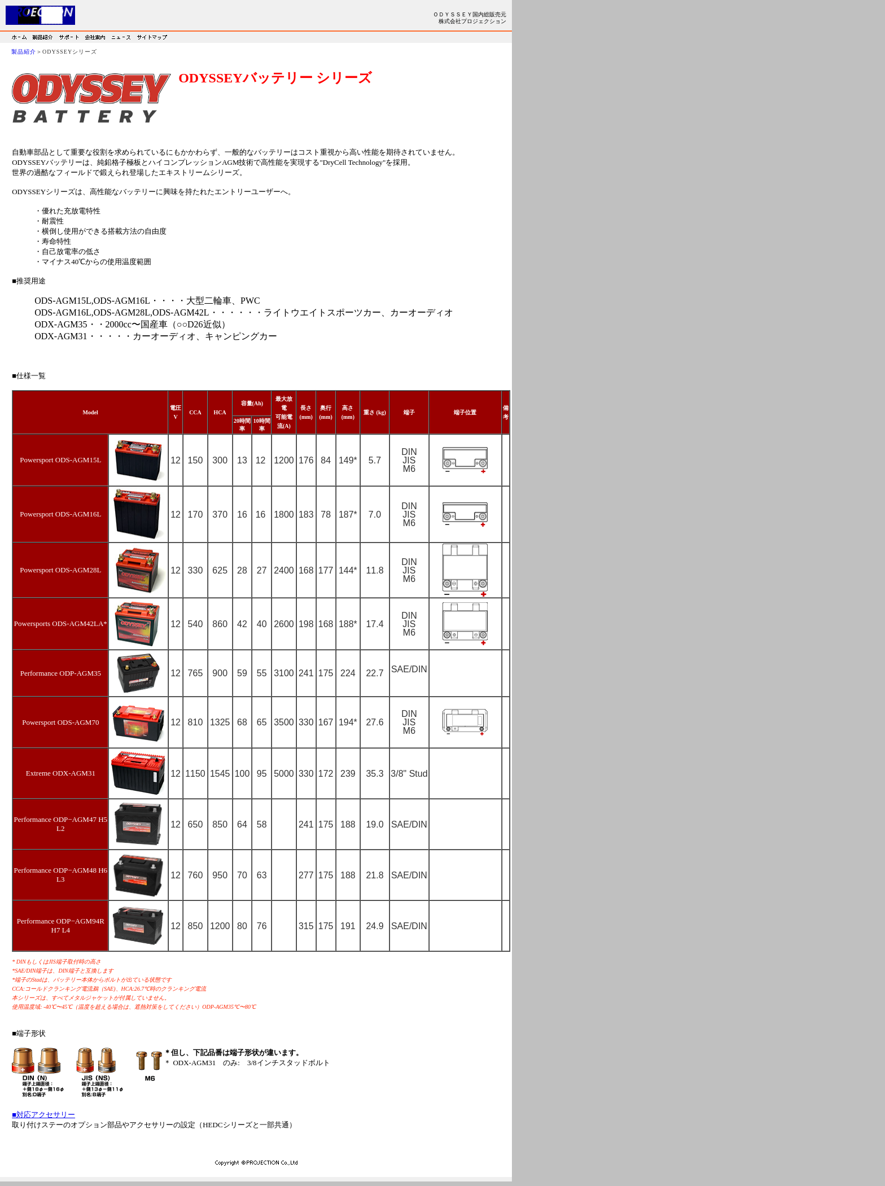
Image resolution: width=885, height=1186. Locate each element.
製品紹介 (23, 52)
